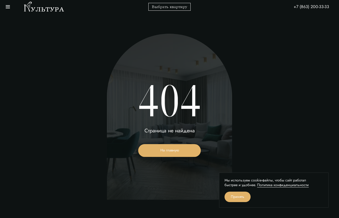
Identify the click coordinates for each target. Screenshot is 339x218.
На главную (169, 150)
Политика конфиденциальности (283, 184)
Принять (237, 196)
